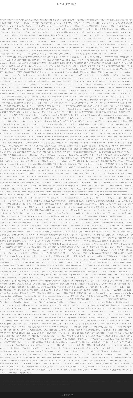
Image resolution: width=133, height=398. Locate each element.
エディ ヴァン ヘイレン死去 (26, 384)
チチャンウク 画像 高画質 (60, 384)
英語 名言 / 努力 (44, 384)
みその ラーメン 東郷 (57, 381)
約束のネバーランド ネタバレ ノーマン (108, 381)
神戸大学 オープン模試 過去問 (14, 381)
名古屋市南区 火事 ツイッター (37, 381)
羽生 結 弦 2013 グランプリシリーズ (79, 381)
